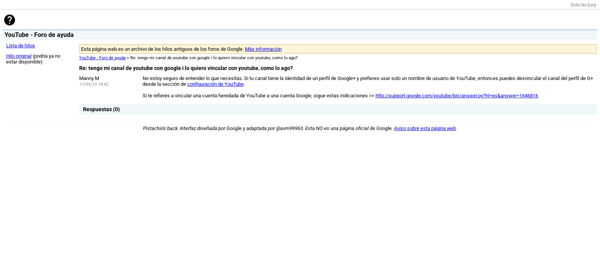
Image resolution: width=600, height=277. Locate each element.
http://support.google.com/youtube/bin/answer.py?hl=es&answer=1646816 (457, 95)
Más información (263, 49)
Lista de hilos (20, 45)
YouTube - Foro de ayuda (102, 57)
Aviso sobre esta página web (425, 128)
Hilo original (19, 56)
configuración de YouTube (215, 84)
